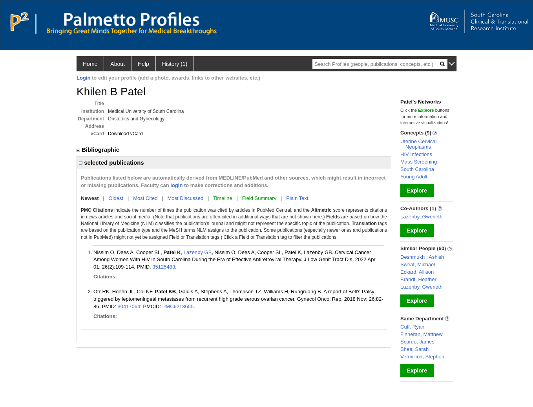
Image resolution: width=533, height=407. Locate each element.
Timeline (222, 198)
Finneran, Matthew (421, 334)
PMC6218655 (178, 306)
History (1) (175, 64)
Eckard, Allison (417, 272)
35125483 (163, 267)
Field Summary (259, 198)
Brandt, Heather (418, 279)
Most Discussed (185, 198)
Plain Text (297, 198)
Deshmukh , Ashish (422, 257)
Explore (417, 190)
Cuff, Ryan (412, 327)
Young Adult (413, 177)
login (176, 185)
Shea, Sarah (414, 349)
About (117, 64)
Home (90, 64)
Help (143, 64)
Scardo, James (417, 342)
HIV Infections (416, 154)
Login (83, 78)
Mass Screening (418, 162)
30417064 (128, 306)
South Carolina (417, 169)
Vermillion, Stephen (422, 357)
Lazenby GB (198, 252)
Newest (90, 198)
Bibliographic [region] (99, 149)
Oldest (116, 198)
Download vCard (125, 133)
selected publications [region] (111, 162)
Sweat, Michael (417, 264)
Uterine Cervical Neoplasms (418, 144)
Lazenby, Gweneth (421, 217)
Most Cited (145, 198)
